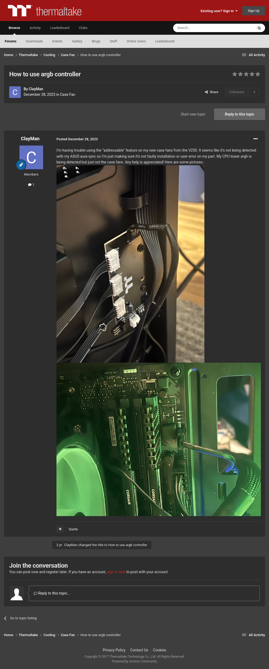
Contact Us (139, 650)
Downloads (34, 41)
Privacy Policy (114, 650)
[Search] (201, 28)
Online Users (136, 41)
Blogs (96, 41)
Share (211, 92)
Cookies (159, 650)
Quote (73, 529)
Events (57, 41)
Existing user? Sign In (219, 11)
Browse (14, 30)
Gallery (77, 41)
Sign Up (254, 11)
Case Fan (67, 94)
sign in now (116, 572)
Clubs (83, 28)
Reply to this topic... (52, 593)
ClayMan (36, 89)
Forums (10, 41)
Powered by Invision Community (134, 661)
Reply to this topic (239, 114)
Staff (113, 41)
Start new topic (193, 114)
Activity (35, 28)
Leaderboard (164, 41)
